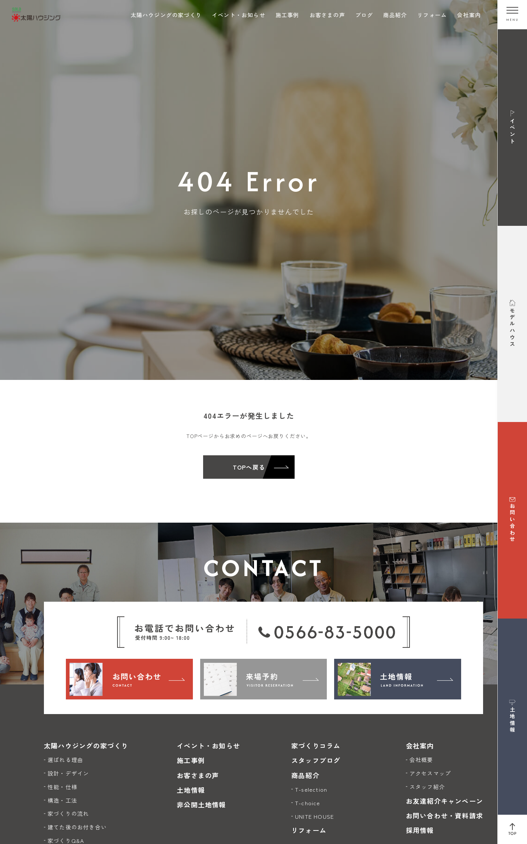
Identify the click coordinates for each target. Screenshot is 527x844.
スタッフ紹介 (427, 787)
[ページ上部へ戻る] (512, 829)
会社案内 (469, 15)
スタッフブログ (315, 760)
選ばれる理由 (65, 759)
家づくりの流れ (68, 813)
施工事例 (287, 15)
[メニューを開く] (512, 14)
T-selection (311, 789)
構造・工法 (62, 800)
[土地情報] (397, 679)
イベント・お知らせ (238, 15)
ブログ (364, 15)
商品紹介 (395, 15)
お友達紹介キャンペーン (444, 801)
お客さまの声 (327, 15)
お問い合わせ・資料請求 (444, 815)
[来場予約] (263, 679)
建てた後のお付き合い (77, 827)
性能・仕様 (62, 787)
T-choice (307, 803)
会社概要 (421, 759)
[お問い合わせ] (129, 679)
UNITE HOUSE (314, 816)
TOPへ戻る (249, 467)
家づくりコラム (315, 745)
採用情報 (420, 830)
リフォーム (432, 15)
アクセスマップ (430, 773)
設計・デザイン (68, 773)
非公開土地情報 (201, 804)
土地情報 (191, 790)
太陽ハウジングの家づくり (166, 15)
